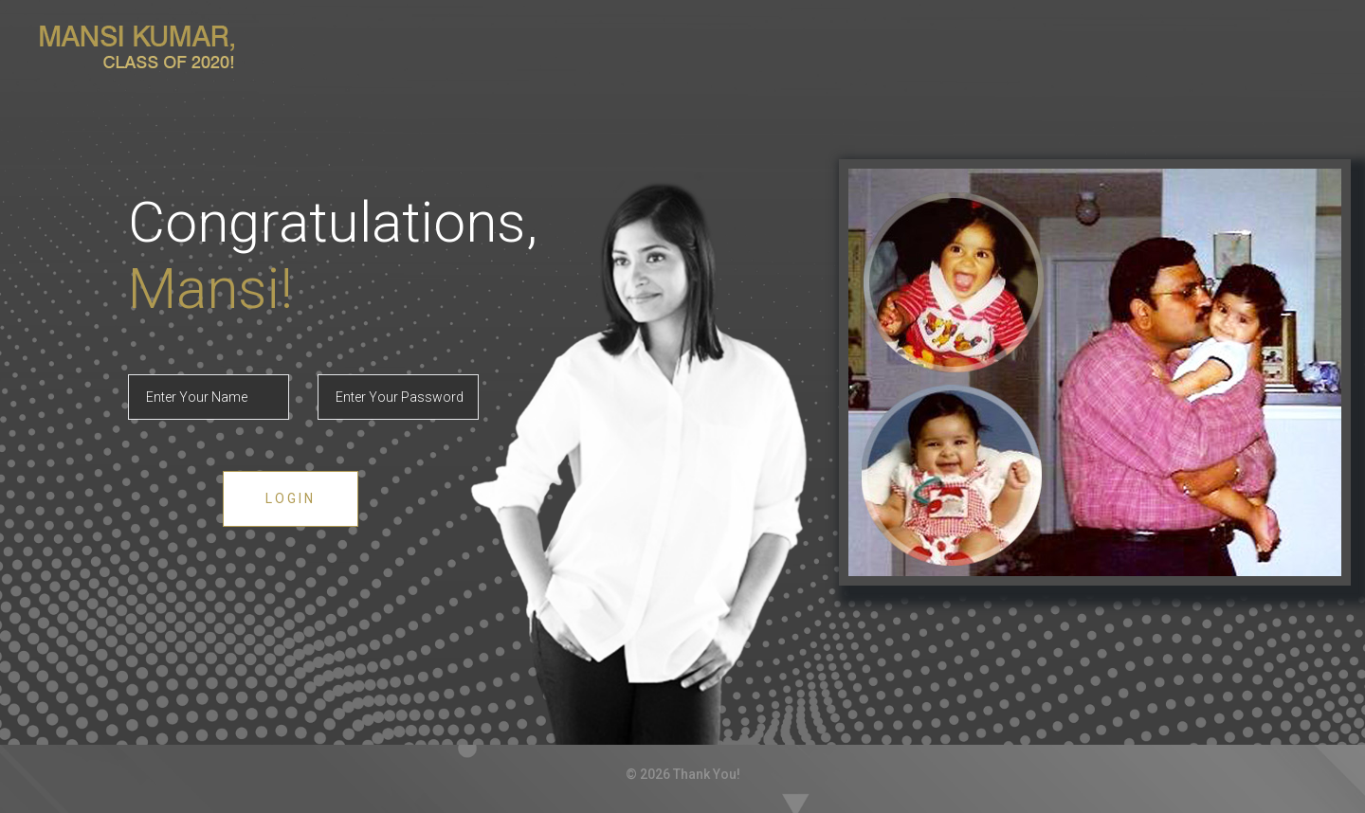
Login (290, 498)
